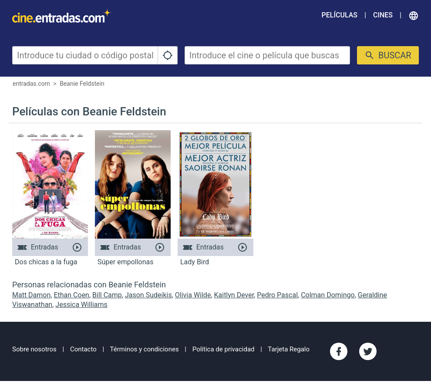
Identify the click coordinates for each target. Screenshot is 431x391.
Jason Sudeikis (148, 295)
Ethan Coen (71, 295)
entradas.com (31, 83)
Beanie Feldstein (82, 83)
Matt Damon (31, 295)
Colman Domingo (327, 295)
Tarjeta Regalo (289, 349)
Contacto (83, 349)
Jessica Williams (81, 304)
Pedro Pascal (277, 295)
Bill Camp (107, 295)
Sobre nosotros (34, 349)
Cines (383, 15)
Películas (339, 15)
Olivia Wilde (193, 295)
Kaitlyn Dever (234, 295)
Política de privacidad (223, 349)
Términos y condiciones (144, 349)
